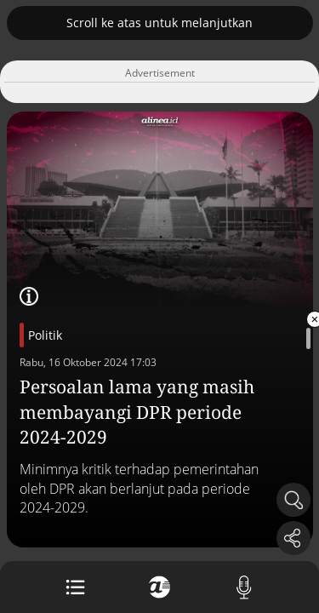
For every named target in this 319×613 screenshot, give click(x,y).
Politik (45, 335)
